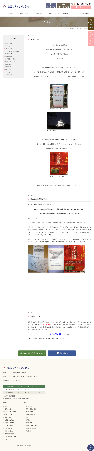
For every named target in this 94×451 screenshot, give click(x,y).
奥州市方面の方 (9, 434)
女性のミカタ (35, 316)
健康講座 (7, 53)
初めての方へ (25, 13)
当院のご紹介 (8, 409)
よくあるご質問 (9, 423)
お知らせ (7, 43)
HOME (10, 13)
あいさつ (7, 74)
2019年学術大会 (36, 39)
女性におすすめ (54, 13)
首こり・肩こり (30, 406)
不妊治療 (28, 431)
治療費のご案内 (9, 420)
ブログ (76, 28)
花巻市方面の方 (9, 431)
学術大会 (7, 56)
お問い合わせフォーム (11, 436)
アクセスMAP (8, 425)
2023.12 (7, 69)
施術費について (68, 13)
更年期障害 (29, 423)
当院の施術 (7, 417)
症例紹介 (39, 13)
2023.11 (7, 66)
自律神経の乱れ (30, 414)
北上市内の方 (8, 428)
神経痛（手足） (30, 412)
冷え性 (28, 420)
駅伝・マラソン (9, 61)
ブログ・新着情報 (83, 13)
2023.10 (7, 64)
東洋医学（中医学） (10, 59)
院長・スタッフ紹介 (10, 412)
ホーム (71, 28)
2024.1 (7, 72)
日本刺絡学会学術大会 (38, 199)
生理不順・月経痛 (31, 428)
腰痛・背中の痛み (31, 409)
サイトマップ (8, 439)
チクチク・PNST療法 (11, 51)
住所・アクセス (9, 414)
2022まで (82, 28)
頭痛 (27, 417)
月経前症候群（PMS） (32, 425)
